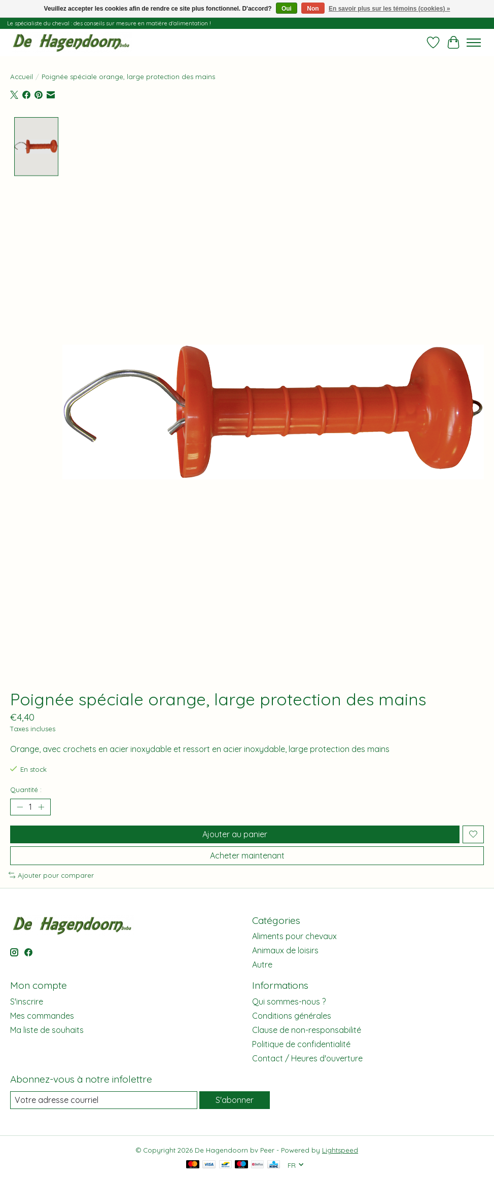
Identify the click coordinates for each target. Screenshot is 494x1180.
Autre (262, 964)
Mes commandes (42, 1016)
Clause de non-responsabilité (306, 1030)
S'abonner (235, 1100)
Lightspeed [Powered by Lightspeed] (340, 1150)
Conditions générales (291, 1016)
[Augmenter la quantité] (41, 806)
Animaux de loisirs (285, 950)
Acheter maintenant (247, 855)
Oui (286, 8)
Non (313, 8)
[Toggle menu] (474, 42)
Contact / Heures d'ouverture (307, 1058)
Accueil (21, 77)
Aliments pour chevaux (294, 936)
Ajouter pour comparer (51, 875)
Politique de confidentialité (301, 1044)
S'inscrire (26, 1001)
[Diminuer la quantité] (19, 806)
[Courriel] (103, 1100)
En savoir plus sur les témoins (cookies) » (389, 8)
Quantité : (26, 789)
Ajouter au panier (234, 834)
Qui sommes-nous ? (289, 1001)
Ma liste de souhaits (47, 1030)
